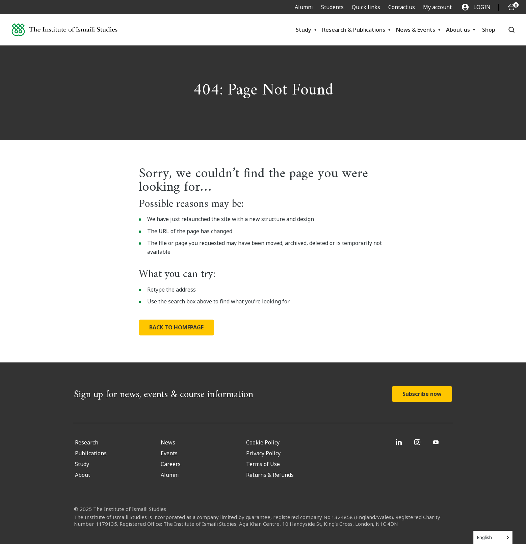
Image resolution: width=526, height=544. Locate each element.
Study (303, 29)
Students (332, 7)
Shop (488, 29)
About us (458, 29)
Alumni (304, 7)
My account (437, 7)
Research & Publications (353, 29)
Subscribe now (422, 394)
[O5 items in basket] (511, 7)
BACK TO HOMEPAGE (176, 327)
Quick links (366, 7)
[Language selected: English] (492, 537)
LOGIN (476, 7)
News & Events (415, 29)
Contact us (401, 7)
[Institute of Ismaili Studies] (64, 30)
